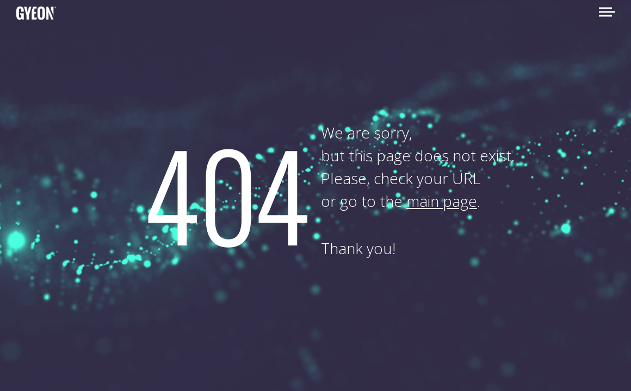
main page (441, 201)
